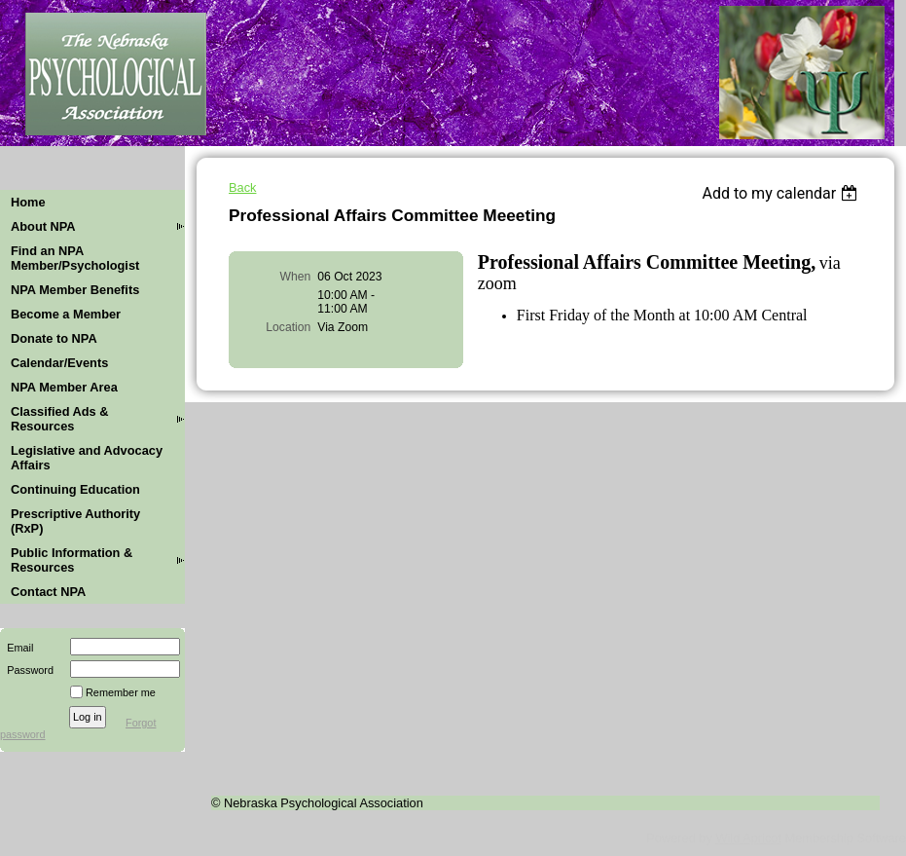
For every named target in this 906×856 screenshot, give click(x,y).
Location (288, 327)
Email (16, 647)
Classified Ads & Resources (60, 418)
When (295, 276)
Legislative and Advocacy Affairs (87, 457)
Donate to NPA (54, 338)
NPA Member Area (64, 387)
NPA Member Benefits (75, 289)
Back (242, 187)
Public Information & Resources (71, 560)
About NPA (43, 226)
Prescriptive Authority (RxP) (75, 521)
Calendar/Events (59, 362)
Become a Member (66, 314)
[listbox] (782, 193)
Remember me (121, 692)
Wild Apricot (748, 838)
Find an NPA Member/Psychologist (75, 258)
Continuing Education (75, 489)
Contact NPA (48, 591)
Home (28, 202)
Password (27, 670)
